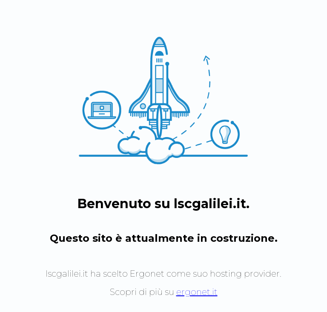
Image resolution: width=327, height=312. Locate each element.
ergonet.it (197, 292)
